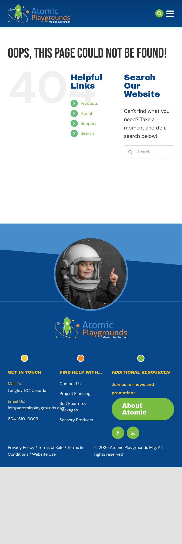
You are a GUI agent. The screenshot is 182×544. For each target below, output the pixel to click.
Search (87, 133)
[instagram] (133, 432)
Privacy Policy (21, 447)
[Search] (130, 151)
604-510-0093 (23, 419)
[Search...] (149, 151)
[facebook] (118, 432)
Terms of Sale (51, 447)
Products (89, 103)
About (86, 113)
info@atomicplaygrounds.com (36, 408)
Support (88, 123)
